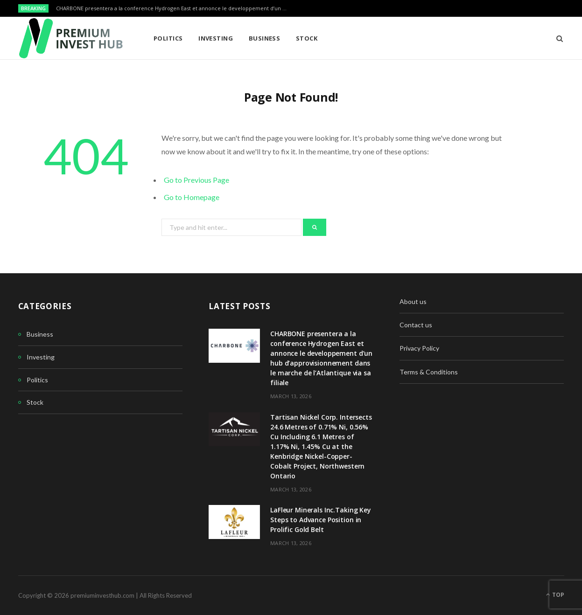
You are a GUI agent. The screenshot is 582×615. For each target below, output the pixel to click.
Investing (215, 38)
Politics (168, 38)
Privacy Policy (419, 348)
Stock (306, 38)
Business (264, 38)
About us (413, 301)
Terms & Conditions (429, 372)
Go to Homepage (191, 197)
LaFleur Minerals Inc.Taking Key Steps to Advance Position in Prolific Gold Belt (320, 519)
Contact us (416, 325)
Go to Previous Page (196, 179)
